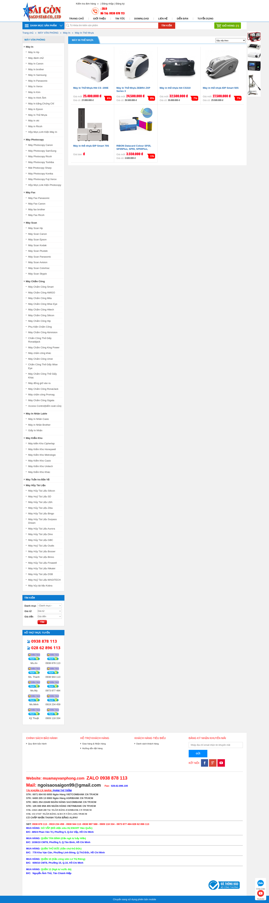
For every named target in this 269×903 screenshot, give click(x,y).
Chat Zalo (260, 884)
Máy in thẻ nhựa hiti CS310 (175, 87)
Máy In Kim (34, 92)
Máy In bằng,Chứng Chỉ (41, 103)
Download (141, 18)
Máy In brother (36, 69)
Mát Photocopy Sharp (40, 167)
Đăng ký (120, 3)
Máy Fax (30, 192)
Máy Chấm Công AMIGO (41, 292)
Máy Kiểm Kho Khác (39, 472)
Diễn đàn (182, 18)
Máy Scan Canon (37, 234)
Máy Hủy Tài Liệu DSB (40, 574)
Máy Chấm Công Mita (40, 298)
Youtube (260, 894)
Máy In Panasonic (37, 80)
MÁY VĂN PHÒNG (48, 32)
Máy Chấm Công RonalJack (43, 389)
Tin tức (120, 18)
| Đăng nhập (107, 3)
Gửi (198, 753)
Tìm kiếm (166, 25)
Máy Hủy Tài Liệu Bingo (41, 513)
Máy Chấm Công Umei (40, 358)
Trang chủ (76, 18)
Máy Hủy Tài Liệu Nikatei (41, 568)
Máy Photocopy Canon (40, 145)
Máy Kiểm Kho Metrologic (42, 454)
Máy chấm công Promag (41, 394)
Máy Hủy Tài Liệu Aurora (41, 528)
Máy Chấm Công (35, 281)
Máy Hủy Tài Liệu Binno (41, 557)
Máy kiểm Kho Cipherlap (41, 443)
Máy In (66, 32)
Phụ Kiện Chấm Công (40, 326)
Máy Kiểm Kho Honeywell (42, 449)
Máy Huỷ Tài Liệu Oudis (41, 545)
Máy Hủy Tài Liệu (36, 485)
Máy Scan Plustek (38, 251)
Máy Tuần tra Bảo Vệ (37, 479)
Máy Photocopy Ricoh (40, 156)
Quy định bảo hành (37, 743)
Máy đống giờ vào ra (39, 383)
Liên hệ (163, 18)
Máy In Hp (33, 52)
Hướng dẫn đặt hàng (92, 748)
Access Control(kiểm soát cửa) (44, 406)
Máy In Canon (35, 63)
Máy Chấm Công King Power (43, 347)
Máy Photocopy (35, 139)
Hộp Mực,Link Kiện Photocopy (44, 185)
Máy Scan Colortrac (39, 268)
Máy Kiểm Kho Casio (39, 460)
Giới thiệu (99, 18)
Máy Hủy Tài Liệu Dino (40, 534)
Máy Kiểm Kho (34, 438)
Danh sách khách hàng (147, 743)
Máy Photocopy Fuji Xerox (42, 179)
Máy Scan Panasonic (39, 256)
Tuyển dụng (206, 18)
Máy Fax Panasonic (39, 198)
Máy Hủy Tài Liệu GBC (40, 540)
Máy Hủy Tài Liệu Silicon (41, 490)
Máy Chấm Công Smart (41, 286)
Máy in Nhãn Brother (39, 424)
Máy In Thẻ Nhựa (84, 32)
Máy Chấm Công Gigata (41, 400)
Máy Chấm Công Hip (39, 321)
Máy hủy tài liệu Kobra (40, 585)
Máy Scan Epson (37, 239)
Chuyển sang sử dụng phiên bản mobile (134, 899)
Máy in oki (33, 120)
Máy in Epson (35, 109)
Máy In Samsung (37, 75)
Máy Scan (31, 222)
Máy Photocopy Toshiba (41, 162)
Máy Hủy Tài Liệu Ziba (40, 508)
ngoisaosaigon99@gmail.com (69, 785)
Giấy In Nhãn (35, 430)
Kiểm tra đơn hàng (86, 3)
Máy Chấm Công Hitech (41, 309)
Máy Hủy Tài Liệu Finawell (42, 562)
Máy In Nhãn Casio (38, 419)
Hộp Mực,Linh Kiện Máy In (42, 132)
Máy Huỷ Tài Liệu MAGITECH (44, 579)
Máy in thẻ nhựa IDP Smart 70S (91, 145)
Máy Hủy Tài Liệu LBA (40, 502)
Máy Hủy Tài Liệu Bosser (41, 551)
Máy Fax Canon (36, 203)
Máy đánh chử (36, 58)
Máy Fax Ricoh (36, 215)
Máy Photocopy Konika (40, 173)
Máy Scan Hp (35, 228)
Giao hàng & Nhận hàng (94, 743)
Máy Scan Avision (37, 262)
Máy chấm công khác (39, 353)
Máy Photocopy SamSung (42, 150)
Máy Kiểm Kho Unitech (40, 466)
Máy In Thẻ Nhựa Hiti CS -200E (91, 87)
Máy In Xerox (35, 86)
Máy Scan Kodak (37, 245)
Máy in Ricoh (35, 126)
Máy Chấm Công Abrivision (43, 332)
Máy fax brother (36, 209)
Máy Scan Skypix (37, 273)
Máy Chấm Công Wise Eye (42, 304)
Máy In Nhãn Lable (36, 413)
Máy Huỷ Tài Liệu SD (39, 496)
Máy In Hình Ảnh (37, 97)
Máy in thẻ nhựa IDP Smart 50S (221, 87)
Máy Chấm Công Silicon (41, 315)
